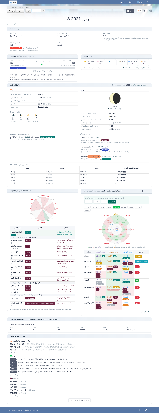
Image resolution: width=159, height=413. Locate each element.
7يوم (12, 11)
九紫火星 (87, 210)
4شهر (22, 7)
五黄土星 (116, 207)
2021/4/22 (98, 137)
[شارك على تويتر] (146, 410)
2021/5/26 (27, 137)
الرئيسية (122, 2)
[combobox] (139, 10)
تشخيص (112, 202)
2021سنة (15, 7)
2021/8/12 (114, 156)
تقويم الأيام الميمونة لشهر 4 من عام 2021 (136, 67)
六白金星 (123, 207)
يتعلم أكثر (145, 311)
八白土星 (138, 207)
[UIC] (13, 2)
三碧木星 (101, 207)
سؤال (130, 2)
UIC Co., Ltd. (22, 410)
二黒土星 (94, 207)
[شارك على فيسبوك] (139, 410)
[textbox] (139, 10)
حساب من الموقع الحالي (139, 85)
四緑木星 (109, 207)
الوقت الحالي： (12, 24)
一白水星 (87, 207)
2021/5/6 (101, 147)
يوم (129, 11)
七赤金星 (130, 207)
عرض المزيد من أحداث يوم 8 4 (79, 400)
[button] (147, 2)
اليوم (28, 11)
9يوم (20, 11)
